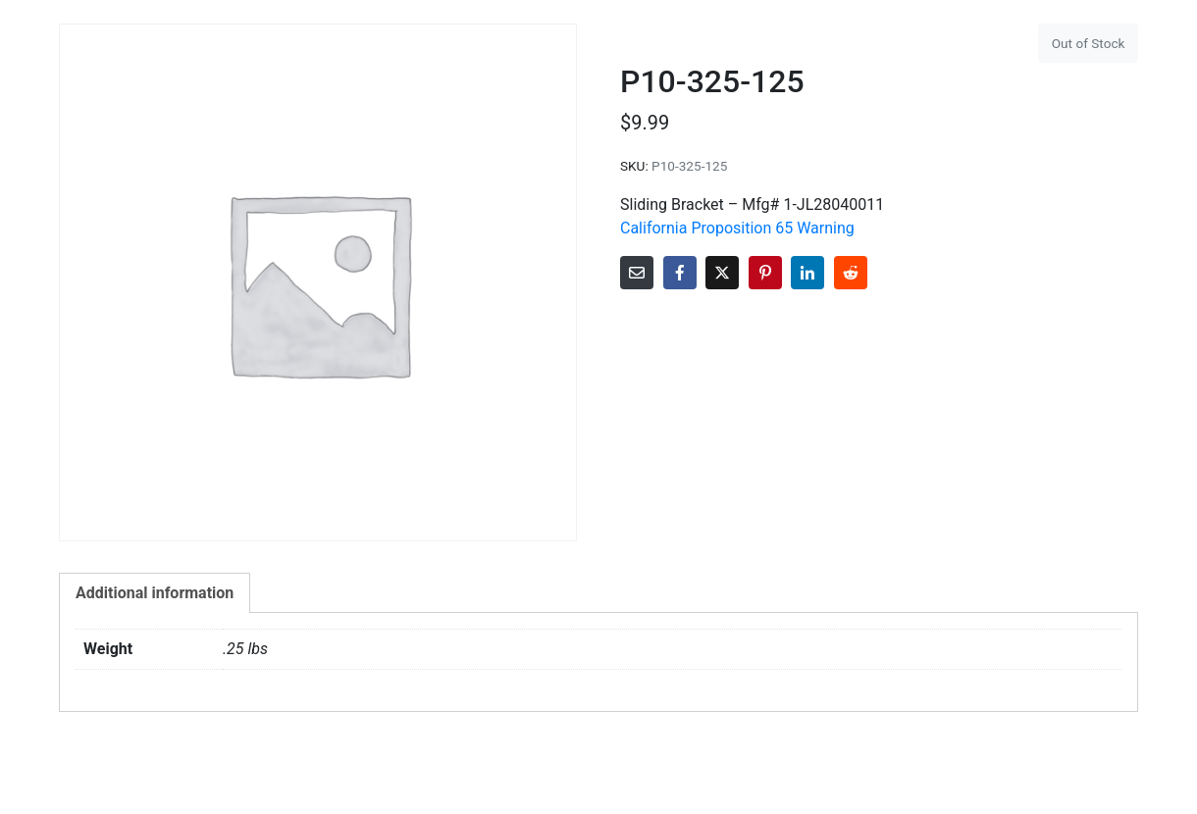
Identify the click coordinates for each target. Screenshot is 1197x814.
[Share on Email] (636, 272)
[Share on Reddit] (850, 272)
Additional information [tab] (155, 593)
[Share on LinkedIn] (807, 272)
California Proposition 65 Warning (737, 228)
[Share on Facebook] (680, 272)
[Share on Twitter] (722, 272)
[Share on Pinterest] (765, 272)
